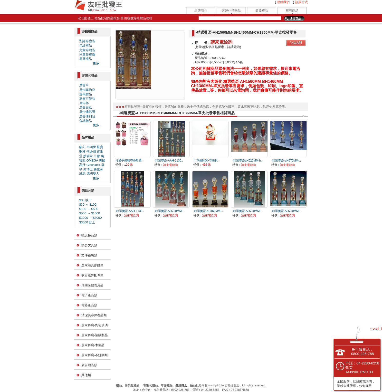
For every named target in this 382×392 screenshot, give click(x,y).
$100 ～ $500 (88, 209)
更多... (97, 63)
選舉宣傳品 (87, 98)
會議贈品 (85, 121)
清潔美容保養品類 (94, 315)
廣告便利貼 (87, 116)
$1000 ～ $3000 (90, 218)
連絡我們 (282, 2)
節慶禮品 (261, 10)
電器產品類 (89, 305)
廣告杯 (84, 103)
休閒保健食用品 (92, 285)
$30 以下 (85, 200)
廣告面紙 (85, 107)
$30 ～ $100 (87, 204)
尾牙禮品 (85, 59)
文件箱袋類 (89, 255)
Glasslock (93, 165)
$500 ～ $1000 (89, 213)
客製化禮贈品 (231, 10)
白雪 (97, 156)
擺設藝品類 (89, 235)
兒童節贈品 (87, 50)
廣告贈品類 (89, 365)
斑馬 (82, 173)
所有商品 (292, 10)
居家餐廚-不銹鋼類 (94, 355)
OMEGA (92, 160)
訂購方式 (300, 2)
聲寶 (100, 147)
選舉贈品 (85, 94)
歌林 (82, 151)
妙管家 (88, 156)
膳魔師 (98, 169)
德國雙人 (92, 173)
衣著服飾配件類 (92, 275)
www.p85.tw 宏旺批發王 (223, 385)
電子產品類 (89, 295)
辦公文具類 (89, 245)
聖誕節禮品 (87, 41)
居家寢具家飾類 (92, 265)
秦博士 (88, 169)
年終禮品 (85, 45)
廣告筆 (84, 85)
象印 (82, 147)
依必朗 (91, 151)
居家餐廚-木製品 (93, 345)
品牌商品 (200, 10)
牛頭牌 (91, 147)
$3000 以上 (87, 222)
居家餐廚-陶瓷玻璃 (94, 325)
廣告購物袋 (87, 90)
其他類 (86, 375)
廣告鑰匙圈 (87, 112)
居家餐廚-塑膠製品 (94, 335)
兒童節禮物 (87, 54)
